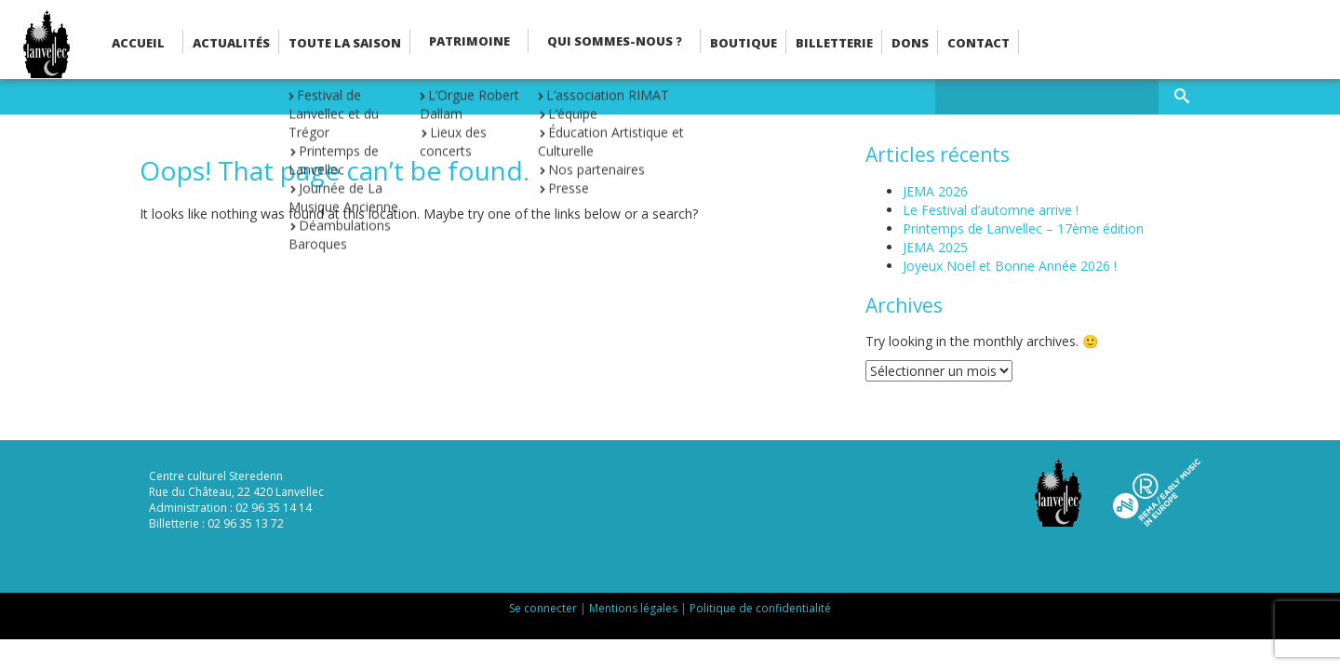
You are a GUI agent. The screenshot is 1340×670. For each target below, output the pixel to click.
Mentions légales (633, 608)
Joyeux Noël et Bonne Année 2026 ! (1010, 266)
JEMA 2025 (935, 247)
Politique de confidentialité (760, 608)
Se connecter (543, 608)
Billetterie (834, 42)
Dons (910, 42)
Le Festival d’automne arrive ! (991, 210)
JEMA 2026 (935, 191)
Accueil (138, 42)
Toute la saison (344, 42)
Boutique (743, 42)
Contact (978, 42)
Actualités (231, 42)
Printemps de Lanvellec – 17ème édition (1023, 228)
